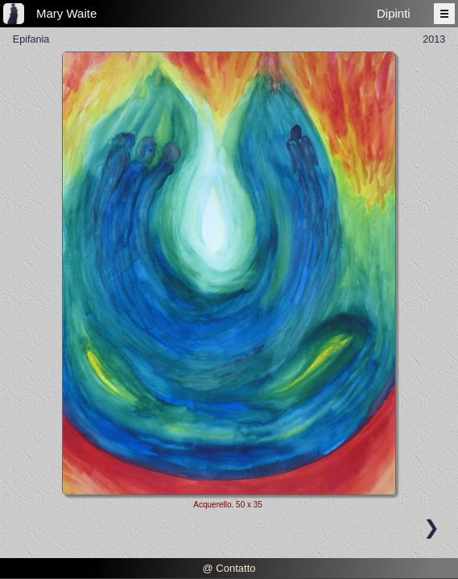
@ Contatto (229, 568)
